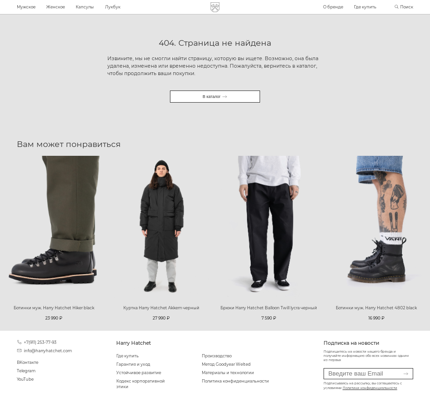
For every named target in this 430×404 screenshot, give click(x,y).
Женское (55, 7)
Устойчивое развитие (138, 372)
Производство (217, 356)
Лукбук (112, 7)
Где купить (365, 7)
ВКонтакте (27, 362)
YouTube (25, 379)
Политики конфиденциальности (370, 388)
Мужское (26, 7)
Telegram (26, 371)
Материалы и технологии (228, 372)
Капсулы (85, 7)
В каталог (215, 96)
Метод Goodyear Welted (226, 364)
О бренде (333, 7)
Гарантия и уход (133, 364)
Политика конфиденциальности (235, 381)
